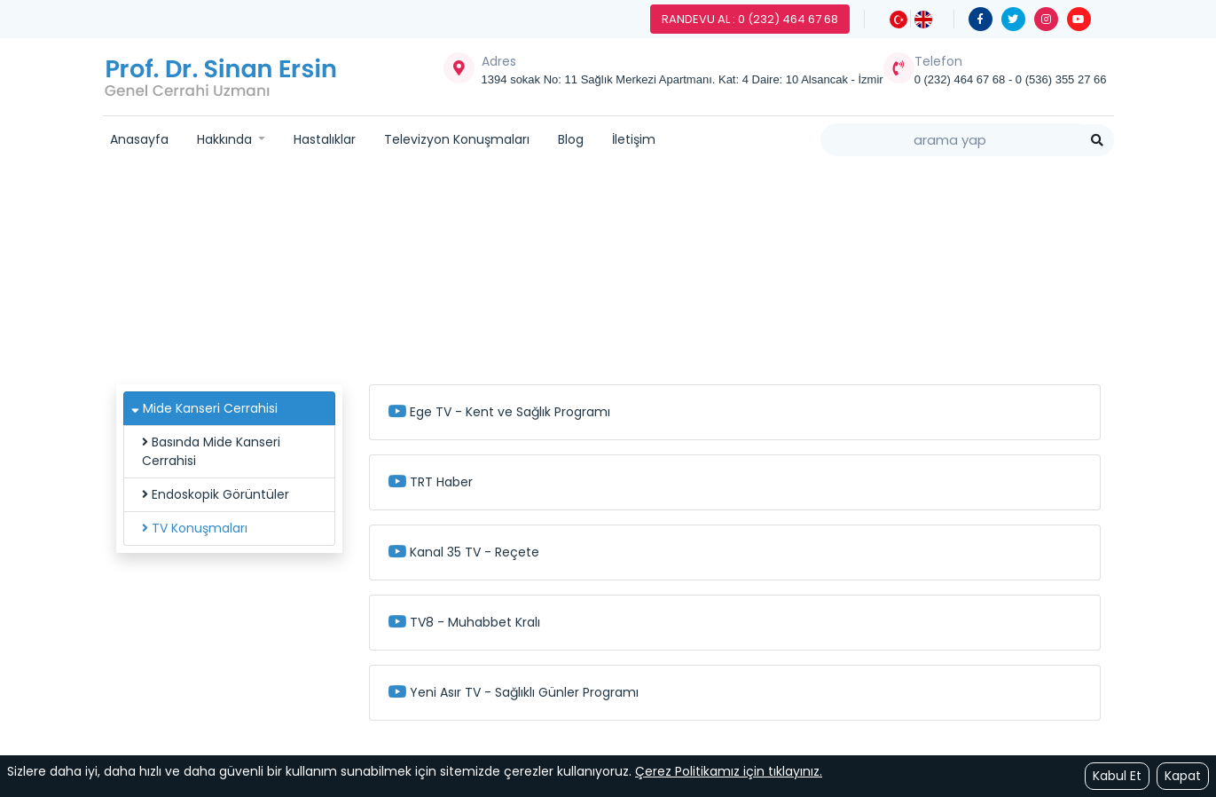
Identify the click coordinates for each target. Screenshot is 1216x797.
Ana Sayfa (424, 272)
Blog (571, 139)
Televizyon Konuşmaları (457, 139)
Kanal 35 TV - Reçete (463, 552)
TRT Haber (430, 482)
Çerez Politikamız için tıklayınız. (728, 771)
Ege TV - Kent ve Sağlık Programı (499, 412)
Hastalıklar (325, 139)
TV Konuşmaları (194, 528)
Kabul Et (1117, 776)
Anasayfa (139, 139)
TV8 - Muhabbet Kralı (464, 622)
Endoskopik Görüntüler (215, 494)
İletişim (633, 139)
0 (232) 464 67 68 (961, 79)
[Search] (950, 139)
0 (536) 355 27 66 (1061, 79)
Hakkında (226, 139)
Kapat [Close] (1183, 776)
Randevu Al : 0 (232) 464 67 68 (750, 19)
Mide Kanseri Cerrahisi (638, 272)
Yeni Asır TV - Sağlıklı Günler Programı (513, 692)
